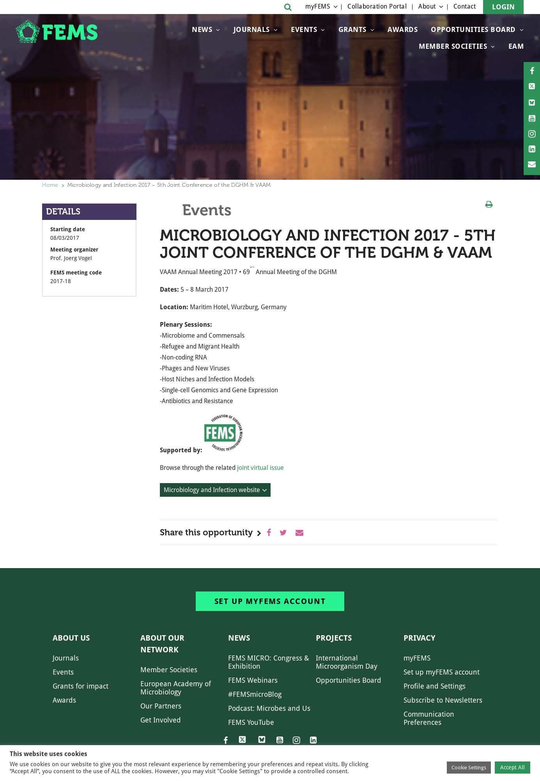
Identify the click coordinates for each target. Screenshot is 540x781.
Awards (403, 29)
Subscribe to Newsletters (443, 700)
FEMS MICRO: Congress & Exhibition (268, 662)
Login (503, 7)
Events (304, 29)
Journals (252, 29)
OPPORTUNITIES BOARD (473, 29)
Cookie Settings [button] (468, 767)
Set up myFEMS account (270, 601)
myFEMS (317, 6)
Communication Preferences (429, 718)
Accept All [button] (512, 767)
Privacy (420, 638)
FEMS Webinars (253, 680)
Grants (352, 29)
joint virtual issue (260, 467)
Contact (464, 6)
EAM (516, 46)
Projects (334, 638)
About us (71, 638)
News (202, 29)
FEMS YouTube (251, 722)
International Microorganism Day (346, 662)
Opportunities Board (348, 680)
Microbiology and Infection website (212, 490)
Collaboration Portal (377, 6)
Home (50, 185)
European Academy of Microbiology (175, 688)
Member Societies (453, 46)
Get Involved (160, 720)
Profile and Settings (435, 686)
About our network (162, 643)
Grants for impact (80, 686)
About (427, 6)
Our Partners (160, 706)
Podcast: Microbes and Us (269, 708)
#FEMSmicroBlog (255, 694)
